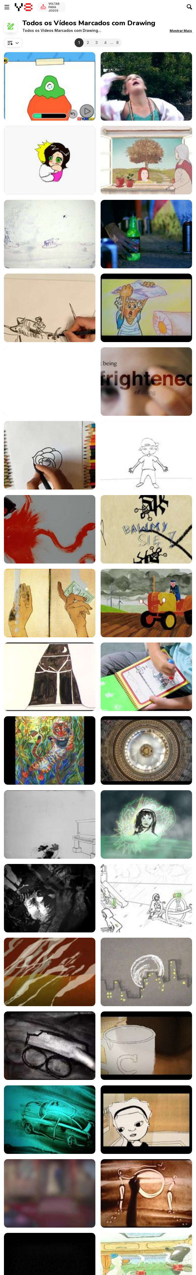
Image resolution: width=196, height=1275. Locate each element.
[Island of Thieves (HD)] (49, 1193)
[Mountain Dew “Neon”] (146, 234)
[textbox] (13, 42)
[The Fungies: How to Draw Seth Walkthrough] (49, 86)
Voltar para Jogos (54, 7)
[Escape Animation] (146, 898)
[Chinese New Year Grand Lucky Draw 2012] (49, 160)
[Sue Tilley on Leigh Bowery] (146, 381)
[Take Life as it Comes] (146, 603)
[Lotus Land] (49, 972)
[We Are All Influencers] (49, 750)
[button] (181, 30)
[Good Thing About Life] (146, 455)
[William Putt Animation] (49, 529)
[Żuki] (146, 529)
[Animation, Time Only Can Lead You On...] (146, 972)
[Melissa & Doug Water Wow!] (146, 677)
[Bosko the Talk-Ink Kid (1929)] (49, 824)
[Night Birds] (49, 677)
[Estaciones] (146, 160)
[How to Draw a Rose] (49, 455)
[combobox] (13, 42)
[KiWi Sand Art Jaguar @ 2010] (49, 1119)
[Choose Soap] (49, 603)
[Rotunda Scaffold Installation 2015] (146, 750)
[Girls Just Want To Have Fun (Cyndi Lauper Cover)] (146, 86)
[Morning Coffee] (146, 1045)
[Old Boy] (49, 381)
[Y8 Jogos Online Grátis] (23, 7)
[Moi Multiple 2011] (49, 234)
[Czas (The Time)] (146, 824)
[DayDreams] (49, 1045)
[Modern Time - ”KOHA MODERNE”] (146, 308)
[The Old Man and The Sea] (49, 308)
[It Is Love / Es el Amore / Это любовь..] (146, 1193)
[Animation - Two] (146, 1119)
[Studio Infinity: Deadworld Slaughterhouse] (49, 898)
